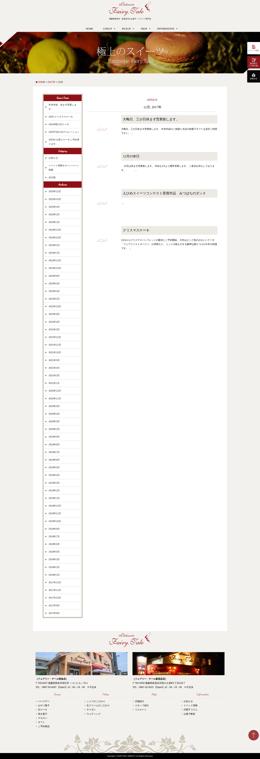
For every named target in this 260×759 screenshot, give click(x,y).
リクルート (141, 709)
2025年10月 (55, 199)
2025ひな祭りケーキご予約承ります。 (64, 141)
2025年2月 (54, 214)
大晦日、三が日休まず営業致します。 (151, 119)
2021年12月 (55, 337)
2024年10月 (55, 237)
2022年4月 (54, 321)
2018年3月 (54, 559)
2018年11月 (55, 513)
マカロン (42, 718)
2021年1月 (54, 383)
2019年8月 (54, 444)
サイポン (91, 709)
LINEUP (107, 28)
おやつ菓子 (44, 705)
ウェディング (93, 714)
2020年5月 (54, 406)
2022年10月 (55, 306)
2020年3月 (54, 421)
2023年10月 (55, 268)
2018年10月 (55, 521)
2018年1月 (54, 574)
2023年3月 (54, 291)
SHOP (144, 28)
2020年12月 (55, 390)
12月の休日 (131, 156)
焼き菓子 (42, 714)
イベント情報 (190, 705)
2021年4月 (54, 367)
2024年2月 (54, 245)
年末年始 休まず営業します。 (62, 106)
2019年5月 (54, 467)
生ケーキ (42, 709)
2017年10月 (55, 597)
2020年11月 (55, 398)
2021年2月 (54, 375)
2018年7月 (54, 536)
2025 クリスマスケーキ (61, 116)
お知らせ (53, 158)
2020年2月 (54, 429)
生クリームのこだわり (98, 705)
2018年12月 (55, 505)
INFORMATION (165, 28)
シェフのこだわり (96, 701)
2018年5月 (54, 551)
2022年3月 (54, 329)
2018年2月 (54, 567)
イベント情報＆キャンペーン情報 (64, 167)
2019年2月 (54, 490)
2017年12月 (55, 582)
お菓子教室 (189, 714)
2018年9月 (54, 528)
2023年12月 (55, 260)
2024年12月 (55, 229)
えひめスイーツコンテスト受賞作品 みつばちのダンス (164, 193)
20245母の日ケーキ (59, 124)
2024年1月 (54, 252)
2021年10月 (55, 352)
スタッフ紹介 (142, 705)
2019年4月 (54, 475)
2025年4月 (54, 206)
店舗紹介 (139, 701)
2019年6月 (54, 459)
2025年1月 (54, 222)
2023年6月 (54, 276)
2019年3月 (54, 482)
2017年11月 (55, 590)
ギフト (41, 722)
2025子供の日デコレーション (64, 132)
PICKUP (126, 28)
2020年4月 (54, 413)
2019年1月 (54, 498)
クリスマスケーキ (136, 230)
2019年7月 (54, 452)
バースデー (44, 701)
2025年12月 (55, 191)
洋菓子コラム (190, 709)
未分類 (52, 177)
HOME (89, 28)
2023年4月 (54, 283)
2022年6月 (54, 314)
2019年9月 (54, 436)
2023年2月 (54, 298)
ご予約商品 (44, 726)
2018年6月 (54, 544)
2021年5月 (54, 360)
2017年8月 (54, 613)
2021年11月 (55, 344)
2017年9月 (54, 605)
